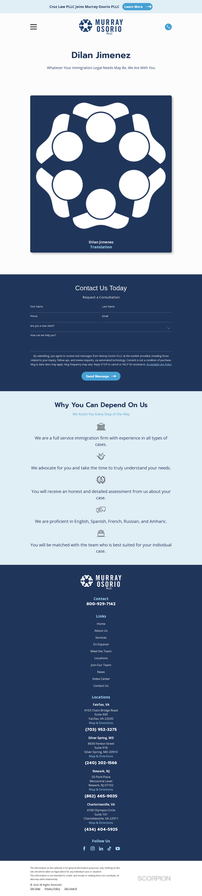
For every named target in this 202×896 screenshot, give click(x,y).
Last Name (108, 306)
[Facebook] (84, 848)
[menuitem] (35, 889)
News (101, 672)
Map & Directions (101, 723)
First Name (36, 306)
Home (101, 624)
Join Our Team (101, 665)
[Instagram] (92, 848)
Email (105, 316)
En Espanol (101, 644)
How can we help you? (43, 335)
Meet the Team (101, 651)
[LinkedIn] (101, 848)
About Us (101, 631)
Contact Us (101, 686)
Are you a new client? (42, 325)
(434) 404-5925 (101, 829)
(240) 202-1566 (101, 763)
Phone (34, 316)
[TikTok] (109, 848)
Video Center (101, 679)
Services (101, 637)
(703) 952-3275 (101, 730)
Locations (101, 658)
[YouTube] (118, 848)
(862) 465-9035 (101, 796)
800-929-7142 (101, 604)
